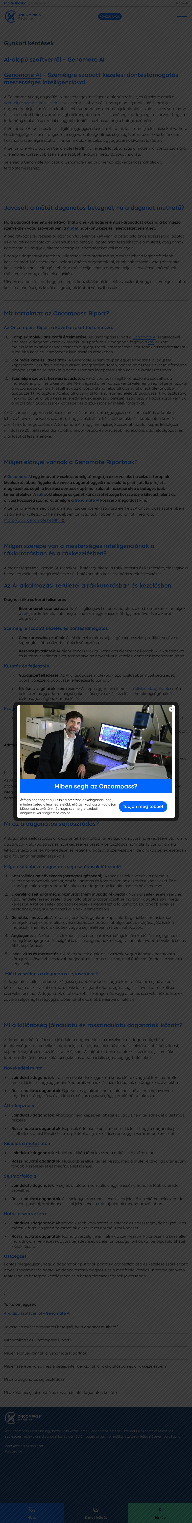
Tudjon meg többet (143, 806)
